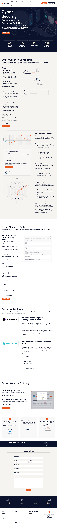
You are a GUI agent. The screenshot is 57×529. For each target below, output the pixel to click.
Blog (27, 1)
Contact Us (31, 515)
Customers (32, 1)
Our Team (4, 518)
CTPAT (12, 1)
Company (3, 513)
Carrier (22, 1)
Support (12, 5)
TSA (17, 1)
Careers (3, 516)
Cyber (16, 518)
